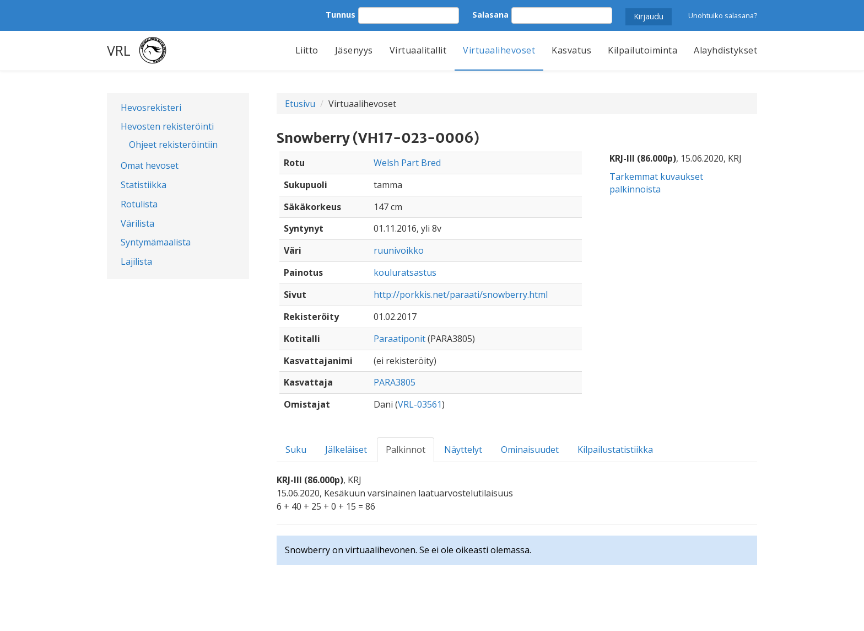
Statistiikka (143, 185)
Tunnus (340, 14)
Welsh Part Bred (407, 163)
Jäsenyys (354, 50)
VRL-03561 (420, 404)
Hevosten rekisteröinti (167, 126)
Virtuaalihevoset (499, 50)
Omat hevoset (150, 165)
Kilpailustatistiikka (615, 449)
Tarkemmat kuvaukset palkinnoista (656, 182)
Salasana (490, 14)
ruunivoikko (399, 250)
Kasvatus (571, 50)
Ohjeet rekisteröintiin (173, 144)
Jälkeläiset (346, 449)
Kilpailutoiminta (642, 50)
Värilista (137, 223)
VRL (119, 50)
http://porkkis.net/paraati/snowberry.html (461, 294)
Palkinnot (405, 449)
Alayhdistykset (725, 50)
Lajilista (136, 261)
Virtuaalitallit (418, 50)
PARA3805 (394, 382)
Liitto (306, 50)
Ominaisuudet (530, 449)
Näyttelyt (463, 449)
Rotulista (139, 204)
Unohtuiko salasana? (722, 15)
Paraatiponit (399, 339)
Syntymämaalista (156, 242)
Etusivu (300, 104)
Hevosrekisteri (151, 107)
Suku (295, 449)
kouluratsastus (405, 272)
